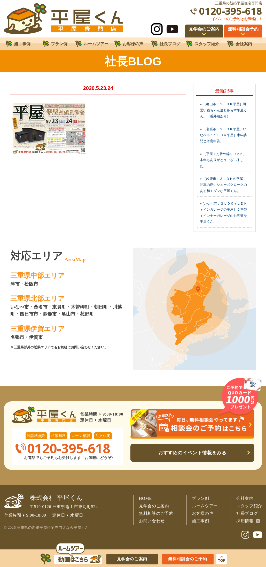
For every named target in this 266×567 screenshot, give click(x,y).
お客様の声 (202, 513)
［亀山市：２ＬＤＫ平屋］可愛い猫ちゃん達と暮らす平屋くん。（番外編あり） (223, 110)
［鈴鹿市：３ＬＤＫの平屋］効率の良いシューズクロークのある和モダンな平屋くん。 (223, 185)
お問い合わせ (152, 521)
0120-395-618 (230, 11)
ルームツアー (205, 506)
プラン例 (200, 498)
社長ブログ (247, 513)
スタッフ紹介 (249, 506)
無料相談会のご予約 (187, 559)
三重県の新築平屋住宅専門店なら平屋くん (53, 528)
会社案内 (245, 498)
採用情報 (245, 521)
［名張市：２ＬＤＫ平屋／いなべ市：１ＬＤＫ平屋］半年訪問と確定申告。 (223, 135)
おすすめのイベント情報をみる (192, 452)
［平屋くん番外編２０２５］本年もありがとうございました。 (223, 160)
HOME (145, 498)
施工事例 (200, 521)
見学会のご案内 (154, 506)
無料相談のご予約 (156, 513)
